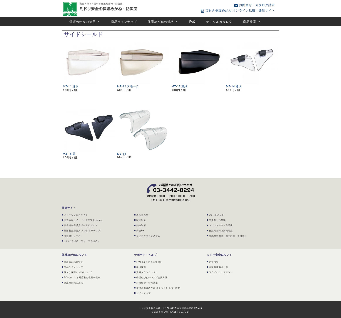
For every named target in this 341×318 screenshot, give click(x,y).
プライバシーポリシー (221, 272)
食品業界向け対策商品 (221, 230)
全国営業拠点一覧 (218, 267)
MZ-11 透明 (71, 86)
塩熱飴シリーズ (72, 236)
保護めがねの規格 (163, 21)
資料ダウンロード (145, 272)
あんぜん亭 (142, 215)
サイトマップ (143, 293)
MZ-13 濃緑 (179, 86)
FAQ (192, 21)
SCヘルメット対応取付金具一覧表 (82, 277)
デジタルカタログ (219, 21)
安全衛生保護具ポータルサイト (80, 225)
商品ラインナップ (124, 21)
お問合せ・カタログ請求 (254, 5)
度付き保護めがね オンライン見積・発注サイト (237, 10)
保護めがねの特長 (84, 21)
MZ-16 (121, 153)
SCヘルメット (216, 215)
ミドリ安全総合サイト (76, 215)
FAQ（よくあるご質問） (149, 262)
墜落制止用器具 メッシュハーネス (82, 230)
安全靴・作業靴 (217, 220)
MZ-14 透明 (234, 86)
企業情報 (214, 262)
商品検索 (252, 21)
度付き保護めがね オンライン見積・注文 (158, 288)
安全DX (140, 230)
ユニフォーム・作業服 (221, 225)
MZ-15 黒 (69, 153)
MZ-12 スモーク (128, 86)
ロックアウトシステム (148, 236)
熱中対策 (141, 225)
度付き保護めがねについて (78, 272)
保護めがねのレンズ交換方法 (151, 277)
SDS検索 (141, 267)
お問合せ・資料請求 (147, 283)
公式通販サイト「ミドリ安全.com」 (83, 220)
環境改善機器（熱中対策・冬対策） (228, 236)
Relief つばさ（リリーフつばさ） (82, 241)
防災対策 (141, 220)
